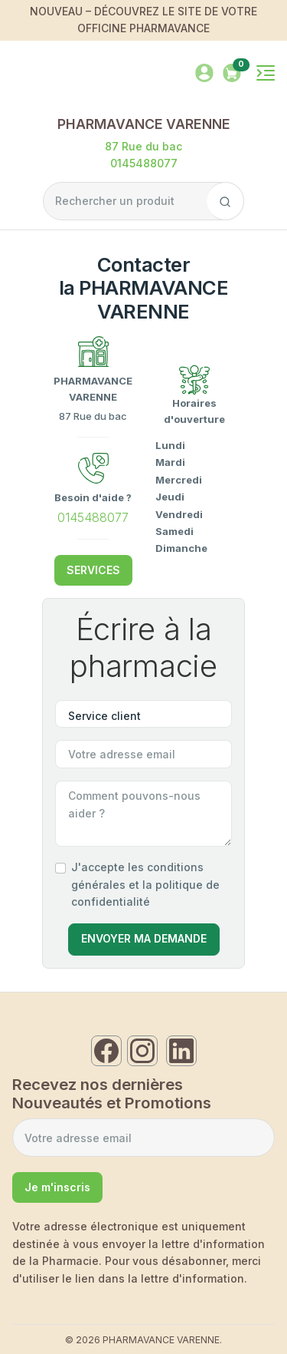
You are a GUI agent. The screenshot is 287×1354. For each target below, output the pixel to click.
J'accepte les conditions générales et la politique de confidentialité (145, 884)
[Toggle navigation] (265, 73)
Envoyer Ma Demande (144, 938)
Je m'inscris (57, 1187)
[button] (232, 71)
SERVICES (93, 569)
